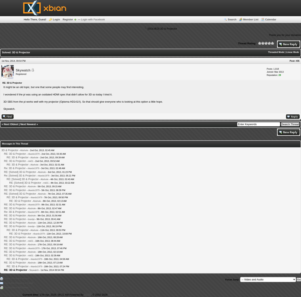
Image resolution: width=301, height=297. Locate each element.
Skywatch (23, 70)
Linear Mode (292, 52)
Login (56, 19)
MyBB (87, 294)
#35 (297, 61)
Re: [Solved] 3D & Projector (20, 175)
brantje (31, 219)
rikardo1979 (33, 154)
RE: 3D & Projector (15, 153)
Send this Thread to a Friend (19, 283)
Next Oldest (11, 124)
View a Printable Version (17, 278)
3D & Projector (9, 150)
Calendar (270, 19)
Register (68, 19)
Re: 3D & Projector (15, 168)
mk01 (30, 161)
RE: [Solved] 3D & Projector (20, 171)
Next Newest (28, 124)
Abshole (24, 150)
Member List (251, 19)
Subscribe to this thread (16, 287)
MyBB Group (115, 294)
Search (232, 19)
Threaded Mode (276, 52)
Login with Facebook (93, 19)
